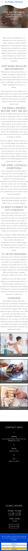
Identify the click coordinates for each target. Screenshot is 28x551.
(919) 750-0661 (14, 451)
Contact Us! (14, 526)
